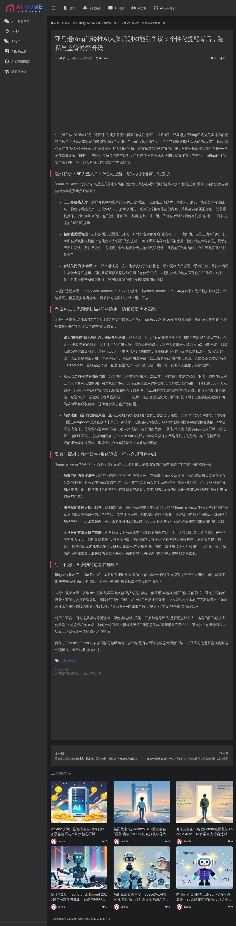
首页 (56, 23)
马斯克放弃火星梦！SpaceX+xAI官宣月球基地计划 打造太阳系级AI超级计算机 (141, 897)
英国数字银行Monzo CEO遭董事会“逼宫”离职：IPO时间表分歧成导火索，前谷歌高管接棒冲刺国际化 (140, 832)
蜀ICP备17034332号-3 (97, 918)
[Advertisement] (141, 101)
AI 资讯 (66, 23)
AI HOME (78, 918)
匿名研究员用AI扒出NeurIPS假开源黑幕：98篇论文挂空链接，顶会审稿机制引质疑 (204, 897)
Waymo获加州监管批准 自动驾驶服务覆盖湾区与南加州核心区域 (77, 831)
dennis (101, 58)
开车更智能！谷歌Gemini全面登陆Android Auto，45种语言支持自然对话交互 (204, 832)
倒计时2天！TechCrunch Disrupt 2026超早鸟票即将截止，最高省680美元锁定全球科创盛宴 (79, 897)
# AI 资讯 (69, 660)
